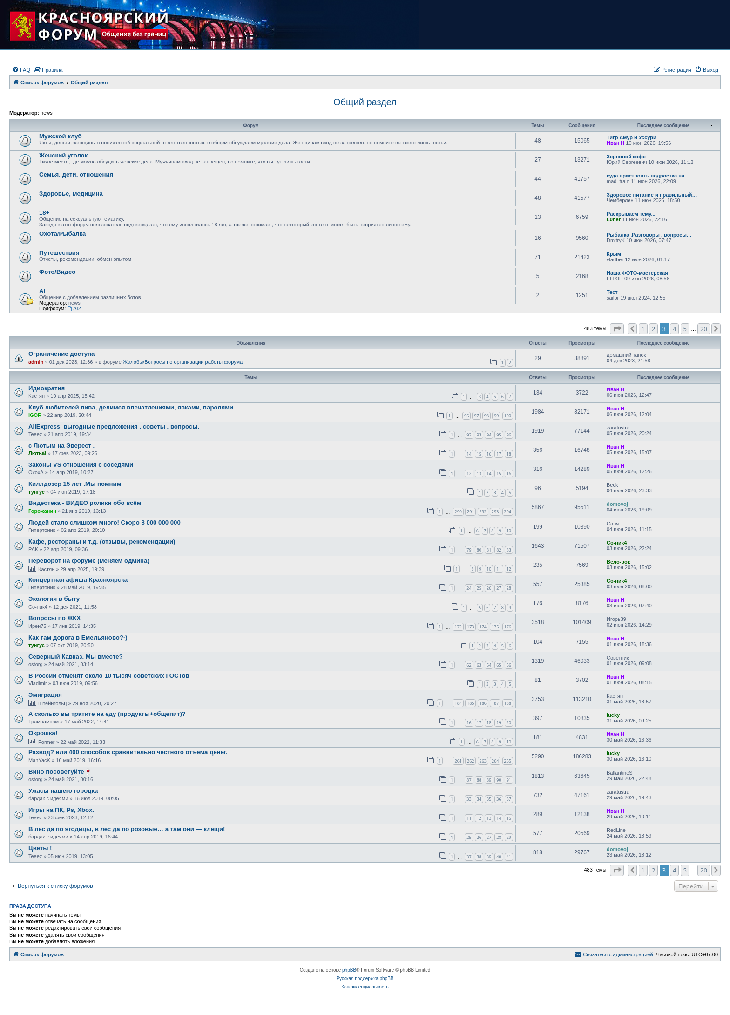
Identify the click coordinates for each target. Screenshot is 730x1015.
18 (509, 454)
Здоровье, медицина (71, 193)
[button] (617, 328)
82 (498, 550)
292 (483, 512)
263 (483, 761)
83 (509, 550)
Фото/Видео (57, 271)
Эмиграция (45, 694)
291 (470, 512)
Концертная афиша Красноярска (78, 579)
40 (498, 857)
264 (495, 761)
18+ (44, 212)
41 (509, 857)
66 (509, 665)
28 (509, 588)
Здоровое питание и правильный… (652, 195)
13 (479, 473)
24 (468, 588)
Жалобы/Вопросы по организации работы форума (183, 362)
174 (483, 627)
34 (479, 799)
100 (507, 416)
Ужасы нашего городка (63, 790)
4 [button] (674, 329)
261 (457, 761)
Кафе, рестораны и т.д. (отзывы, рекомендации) (101, 541)
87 (468, 780)
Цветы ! (40, 848)
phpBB (349, 970)
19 (498, 723)
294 (507, 512)
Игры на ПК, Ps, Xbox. (61, 809)
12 (468, 473)
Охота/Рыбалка (62, 233)
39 (489, 857)
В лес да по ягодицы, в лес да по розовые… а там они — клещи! (126, 828)
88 (479, 780)
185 (470, 703)
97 (476, 416)
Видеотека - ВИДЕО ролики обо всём (84, 502)
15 (479, 454)
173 (470, 627)
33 (468, 799)
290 (457, 512)
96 (466, 416)
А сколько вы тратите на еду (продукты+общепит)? (107, 713)
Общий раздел (365, 102)
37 (509, 799)
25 (479, 588)
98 (486, 416)
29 (509, 837)
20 (509, 723)
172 (457, 627)
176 (507, 627)
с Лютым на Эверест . (61, 445)
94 (489, 435)
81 (489, 550)
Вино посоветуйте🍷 (60, 771)
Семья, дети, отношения (76, 174)
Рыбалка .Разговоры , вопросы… (649, 235)
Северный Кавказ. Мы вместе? (75, 656)
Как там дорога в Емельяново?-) (78, 637)
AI (42, 290)
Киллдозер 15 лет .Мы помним (74, 483)
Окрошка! (42, 732)
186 (483, 703)
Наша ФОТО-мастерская (637, 273)
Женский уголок (63, 155)
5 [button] (685, 329)
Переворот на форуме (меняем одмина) (88, 560)
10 (509, 531)
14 (468, 454)
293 (495, 512)
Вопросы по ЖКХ (54, 617)
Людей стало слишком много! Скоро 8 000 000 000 (104, 522)
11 (498, 569)
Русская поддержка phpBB (364, 978)
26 (489, 588)
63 (479, 665)
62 (468, 665)
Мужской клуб (60, 136)
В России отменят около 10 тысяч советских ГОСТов (108, 675)
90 (498, 780)
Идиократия (46, 388)
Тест (612, 292)
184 (457, 703)
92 (468, 435)
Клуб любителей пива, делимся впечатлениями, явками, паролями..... (135, 407)
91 (509, 780)
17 (498, 454)
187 (495, 703)
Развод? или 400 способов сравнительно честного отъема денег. (128, 752)
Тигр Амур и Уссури (631, 137)
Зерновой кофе (626, 156)
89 (489, 780)
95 (498, 435)
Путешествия (59, 252)
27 (498, 588)
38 (479, 857)
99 (496, 416)
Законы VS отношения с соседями (80, 464)
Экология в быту (54, 598)
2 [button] (653, 329)
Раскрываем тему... (631, 214)
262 (470, 761)
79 (468, 550)
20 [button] (703, 329)
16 (489, 454)
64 (489, 665)
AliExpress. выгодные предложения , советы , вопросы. (113, 426)
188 (507, 703)
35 (489, 799)
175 (495, 627)
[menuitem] (21, 69)
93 (479, 435)
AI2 (74, 308)
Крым (614, 254)
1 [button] (643, 329)
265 (507, 761)
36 (498, 799)
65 (498, 665)
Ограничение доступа (61, 353)
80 (479, 550)
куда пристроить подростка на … (649, 175)
